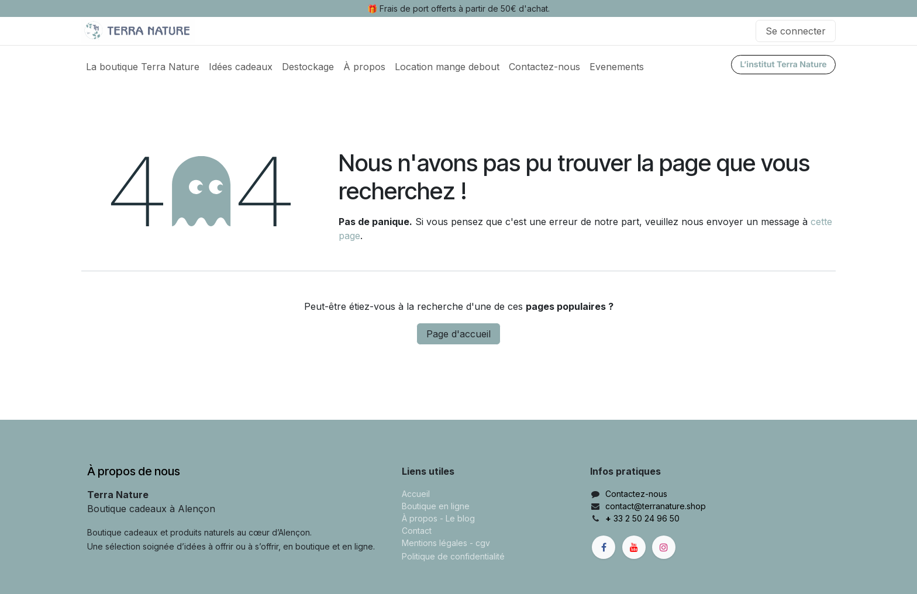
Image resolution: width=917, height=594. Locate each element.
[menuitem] (142, 66)
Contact (417, 531)
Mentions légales (434, 543)
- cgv (480, 543)
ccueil (418, 494)
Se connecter (796, 31)
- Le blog (457, 518)
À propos (419, 518)
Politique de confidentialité (453, 556)
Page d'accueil (458, 334)
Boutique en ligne (436, 506)
